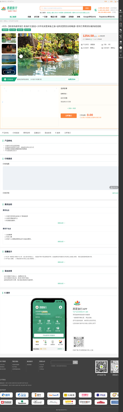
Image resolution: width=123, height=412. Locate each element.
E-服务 (57, 133)
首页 (1, 21)
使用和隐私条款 (16, 369)
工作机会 (41, 369)
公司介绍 (2, 364)
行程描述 (16, 133)
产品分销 (41, 364)
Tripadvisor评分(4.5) (106, 17)
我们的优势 (3, 369)
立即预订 (67, 133)
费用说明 (26, 133)
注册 (111, 1)
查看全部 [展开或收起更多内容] (61, 223)
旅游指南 (29, 364)
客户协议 (14, 366)
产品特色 (5, 133)
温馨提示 (37, 133)
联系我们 (2, 366)
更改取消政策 (15, 364)
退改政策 (48, 133)
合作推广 (41, 366)
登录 (105, 1)
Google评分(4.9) (89, 17)
